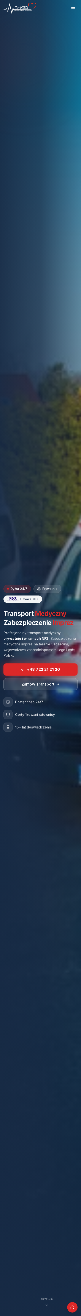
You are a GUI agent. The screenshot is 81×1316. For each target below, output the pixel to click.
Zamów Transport (41, 684)
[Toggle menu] (73, 8)
